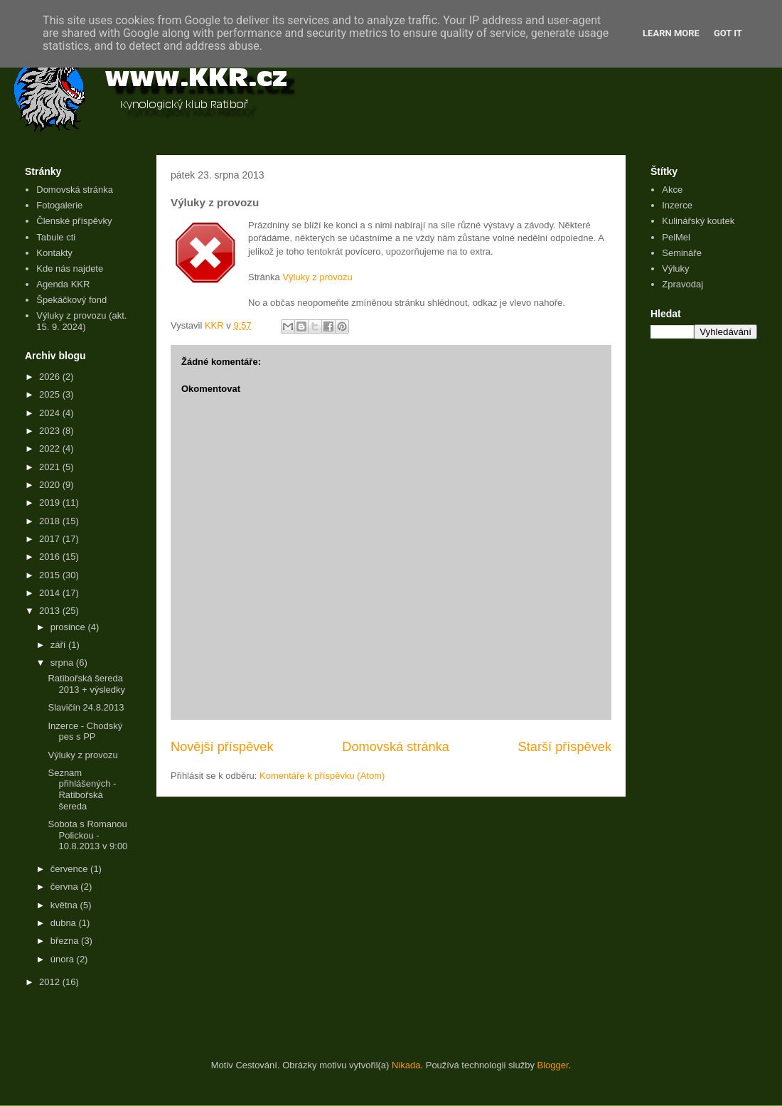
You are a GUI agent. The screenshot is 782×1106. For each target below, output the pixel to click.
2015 (51, 575)
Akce (672, 189)
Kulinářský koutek (698, 221)
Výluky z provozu (317, 277)
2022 (51, 448)
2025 (51, 394)
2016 (51, 556)
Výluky (675, 268)
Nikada (406, 1065)
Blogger (553, 1065)
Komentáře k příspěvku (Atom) (322, 775)
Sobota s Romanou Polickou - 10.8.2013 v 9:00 (87, 835)
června (65, 886)
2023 (51, 430)
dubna (64, 923)
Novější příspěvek (222, 747)
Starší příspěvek (564, 747)
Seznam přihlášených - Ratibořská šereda (82, 789)
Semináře (682, 253)
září (59, 644)
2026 (51, 376)
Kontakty (54, 253)
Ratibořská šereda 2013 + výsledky (86, 684)
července (70, 868)
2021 (51, 467)
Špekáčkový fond (71, 299)
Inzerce (677, 205)
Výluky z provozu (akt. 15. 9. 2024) (81, 321)
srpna (63, 662)
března (65, 940)
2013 (51, 610)
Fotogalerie (59, 205)
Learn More (671, 33)
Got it (728, 33)
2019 (51, 502)
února (63, 959)
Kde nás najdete (69, 268)
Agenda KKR (63, 284)
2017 (51, 538)
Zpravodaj (682, 284)
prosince (69, 627)
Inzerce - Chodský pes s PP (85, 732)
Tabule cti (55, 237)
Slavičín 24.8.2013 (86, 707)
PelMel (676, 237)
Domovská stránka (395, 747)
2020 (51, 484)
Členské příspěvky (74, 221)
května (65, 905)
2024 (51, 413)
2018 (51, 521)
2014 (51, 592)
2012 (51, 982)
